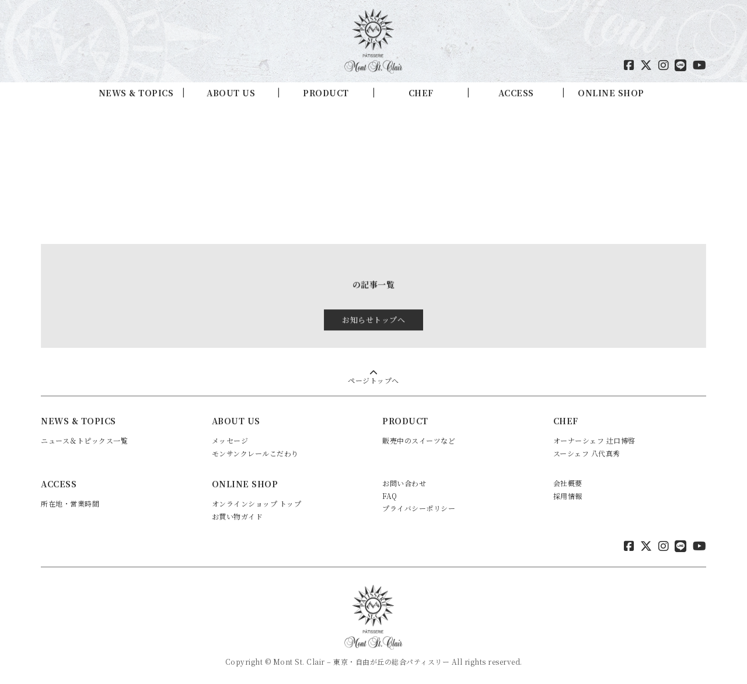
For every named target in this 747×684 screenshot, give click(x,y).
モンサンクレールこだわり (255, 451)
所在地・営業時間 (70, 502)
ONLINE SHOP (611, 93)
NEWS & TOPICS (136, 93)
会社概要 (567, 482)
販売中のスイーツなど (418, 439)
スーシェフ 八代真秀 (586, 451)
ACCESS (516, 93)
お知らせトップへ (373, 323)
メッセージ (230, 439)
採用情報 (567, 494)
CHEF (421, 93)
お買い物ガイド (237, 514)
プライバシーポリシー (418, 507)
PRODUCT (326, 93)
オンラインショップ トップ (257, 502)
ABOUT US (231, 93)
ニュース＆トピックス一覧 (84, 439)
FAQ (389, 494)
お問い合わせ (404, 482)
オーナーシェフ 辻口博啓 (594, 439)
